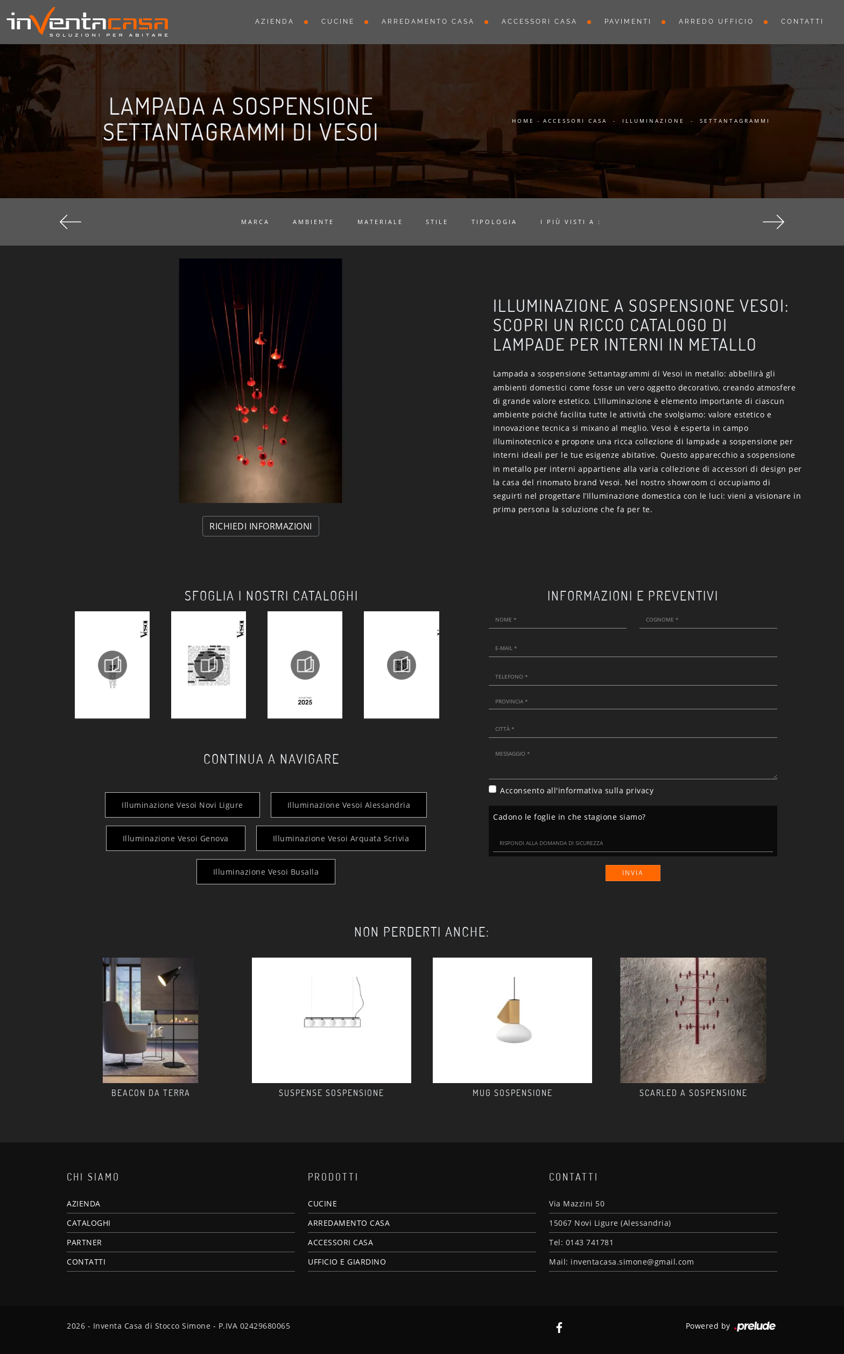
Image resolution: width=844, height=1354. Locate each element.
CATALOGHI (89, 1223)
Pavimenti (628, 21)
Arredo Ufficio (716, 21)
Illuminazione (653, 120)
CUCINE (322, 1203)
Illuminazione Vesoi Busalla (266, 872)
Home (523, 120)
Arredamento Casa (428, 21)
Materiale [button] (380, 222)
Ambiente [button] (313, 222)
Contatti (802, 21)
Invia (633, 872)
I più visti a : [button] (570, 222)
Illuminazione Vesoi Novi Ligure (182, 805)
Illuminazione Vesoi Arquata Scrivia (341, 838)
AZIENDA (84, 1203)
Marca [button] (255, 222)
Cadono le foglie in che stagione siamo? (569, 817)
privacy (640, 790)
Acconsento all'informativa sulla (576, 790)
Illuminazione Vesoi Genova (176, 838)
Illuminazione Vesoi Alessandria (349, 805)
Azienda (274, 21)
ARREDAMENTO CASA (349, 1223)
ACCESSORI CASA (340, 1242)
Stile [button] (437, 222)
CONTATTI (86, 1262)
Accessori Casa (540, 21)
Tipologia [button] (494, 222)
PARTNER (84, 1242)
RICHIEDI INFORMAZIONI (260, 526)
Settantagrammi (735, 120)
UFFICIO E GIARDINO (347, 1262)
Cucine (338, 21)
